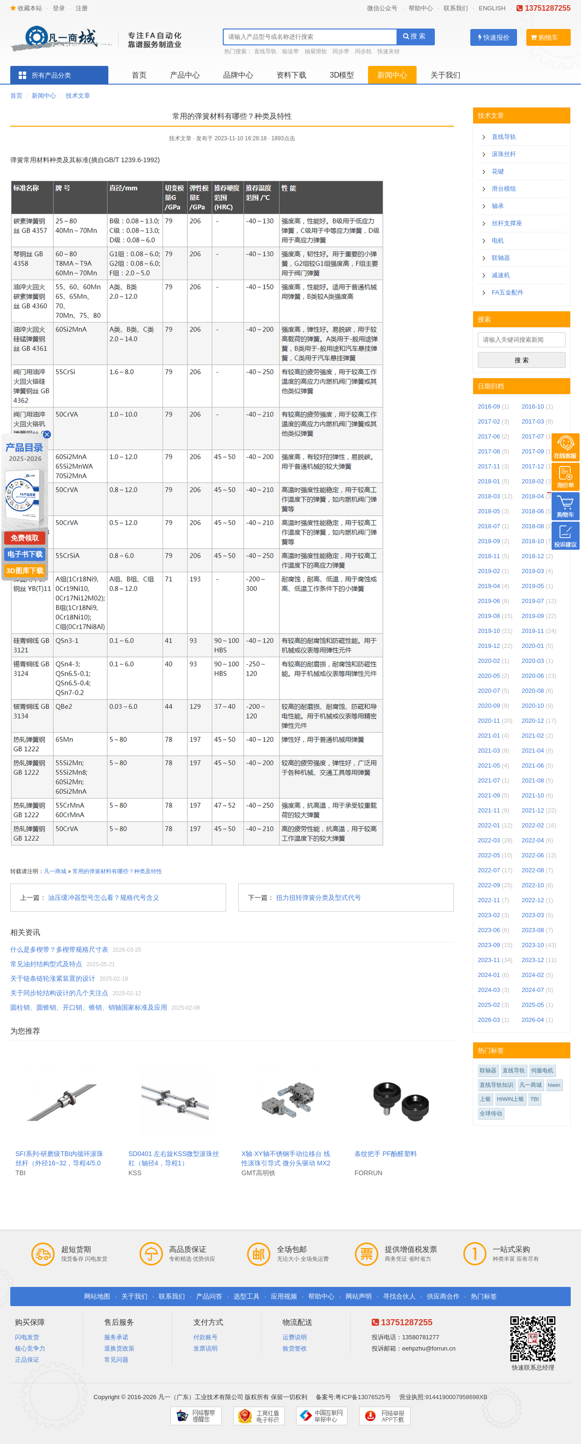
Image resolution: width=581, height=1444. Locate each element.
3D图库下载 (24, 571)
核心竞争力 (30, 1348)
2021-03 (489, 750)
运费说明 (295, 1337)
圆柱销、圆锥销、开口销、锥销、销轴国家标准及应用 (88, 1007)
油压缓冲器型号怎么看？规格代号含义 (103, 897)
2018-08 (533, 526)
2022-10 (533, 885)
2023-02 (489, 915)
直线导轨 (265, 51)
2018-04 (533, 496)
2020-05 (489, 675)
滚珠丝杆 (504, 154)
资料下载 (291, 75)
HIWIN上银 (510, 1099)
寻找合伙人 (399, 1296)
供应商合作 (443, 1296)
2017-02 (489, 421)
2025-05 (533, 1004)
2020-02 (489, 660)
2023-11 (489, 959)
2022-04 (533, 840)
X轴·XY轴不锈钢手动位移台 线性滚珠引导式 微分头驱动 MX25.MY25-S (286, 1163)
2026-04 (533, 1019)
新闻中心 (392, 75)
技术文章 (78, 95)
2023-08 (533, 930)
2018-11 (489, 556)
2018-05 (489, 511)
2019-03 (533, 571)
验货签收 (295, 1348)
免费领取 (25, 538)
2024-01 (489, 974)
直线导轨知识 (496, 1085)
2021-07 (489, 780)
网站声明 (359, 1296)
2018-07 (489, 526)
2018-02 (533, 481)
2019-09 (533, 615)
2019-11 (533, 630)
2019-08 (489, 615)
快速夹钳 (388, 51)
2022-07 (489, 870)
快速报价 (494, 37)
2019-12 (489, 645)
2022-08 (533, 870)
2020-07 (489, 690)
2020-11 (489, 720)
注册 (82, 8)
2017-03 (533, 421)
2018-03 (489, 496)
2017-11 (489, 466)
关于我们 (446, 75)
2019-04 (489, 585)
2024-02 (533, 974)
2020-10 (533, 705)
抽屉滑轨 (316, 51)
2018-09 (489, 541)
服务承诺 (116, 1337)
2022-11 (489, 900)
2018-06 (533, 511)
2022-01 (489, 825)
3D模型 (342, 75)
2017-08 (489, 451)
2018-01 (489, 481)
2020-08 (533, 690)
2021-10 (533, 795)
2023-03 (533, 915)
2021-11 (489, 810)
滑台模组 (504, 188)
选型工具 (247, 1296)
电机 (498, 240)
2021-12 (533, 810)
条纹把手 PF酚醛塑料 (385, 1153)
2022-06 (533, 855)
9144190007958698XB (456, 1397)
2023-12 (533, 959)
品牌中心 (238, 75)
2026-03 (489, 1019)
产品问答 (209, 1296)
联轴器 (501, 257)
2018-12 (533, 556)
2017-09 (533, 451)
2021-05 (489, 765)
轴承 (498, 205)
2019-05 (533, 585)
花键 (498, 171)
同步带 (341, 51)
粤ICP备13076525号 (363, 1397)
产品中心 (185, 75)
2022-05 (489, 855)
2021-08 (533, 780)
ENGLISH (492, 8)
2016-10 (533, 406)
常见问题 (116, 1359)
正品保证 (27, 1359)
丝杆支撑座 (507, 223)
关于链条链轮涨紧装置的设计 (52, 978)
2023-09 (489, 944)
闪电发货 (27, 1337)
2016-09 (489, 406)
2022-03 (489, 840)
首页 (139, 75)
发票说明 (205, 1348)
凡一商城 (55, 871)
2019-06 (489, 600)
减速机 (501, 275)
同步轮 (363, 51)
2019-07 (533, 600)
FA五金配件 (508, 292)
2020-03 (533, 660)
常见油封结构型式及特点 (46, 964)
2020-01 (533, 645)
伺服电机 (542, 1070)
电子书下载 (25, 554)
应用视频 (284, 1296)
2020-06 (533, 675)
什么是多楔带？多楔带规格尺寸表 (59, 949)
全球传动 (491, 1113)
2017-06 (489, 436)
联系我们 (456, 8)
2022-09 (489, 885)
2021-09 (489, 795)
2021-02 (533, 735)
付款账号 (205, 1337)
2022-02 (533, 825)
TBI (534, 1099)
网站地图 (97, 1296)
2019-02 (489, 571)
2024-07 (533, 989)
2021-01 (489, 735)
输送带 (290, 51)
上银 (485, 1099)
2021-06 (533, 765)
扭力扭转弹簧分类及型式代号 (318, 897)
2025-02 (489, 1004)
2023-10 (533, 944)
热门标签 (484, 1296)
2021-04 (533, 750)
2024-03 (489, 989)
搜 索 (414, 36)
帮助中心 (421, 8)
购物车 (544, 37)
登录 (59, 8)
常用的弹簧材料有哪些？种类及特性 (117, 871)
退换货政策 (119, 1348)
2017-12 (533, 466)
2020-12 (533, 720)
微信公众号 (382, 8)
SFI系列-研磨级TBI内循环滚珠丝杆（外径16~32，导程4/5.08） (59, 1163)
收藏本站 (26, 8)
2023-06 (489, 930)
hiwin (554, 1085)
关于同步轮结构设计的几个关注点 (59, 993)
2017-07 (533, 436)
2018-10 (533, 541)
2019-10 (489, 630)
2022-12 (533, 900)
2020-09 (489, 705)
